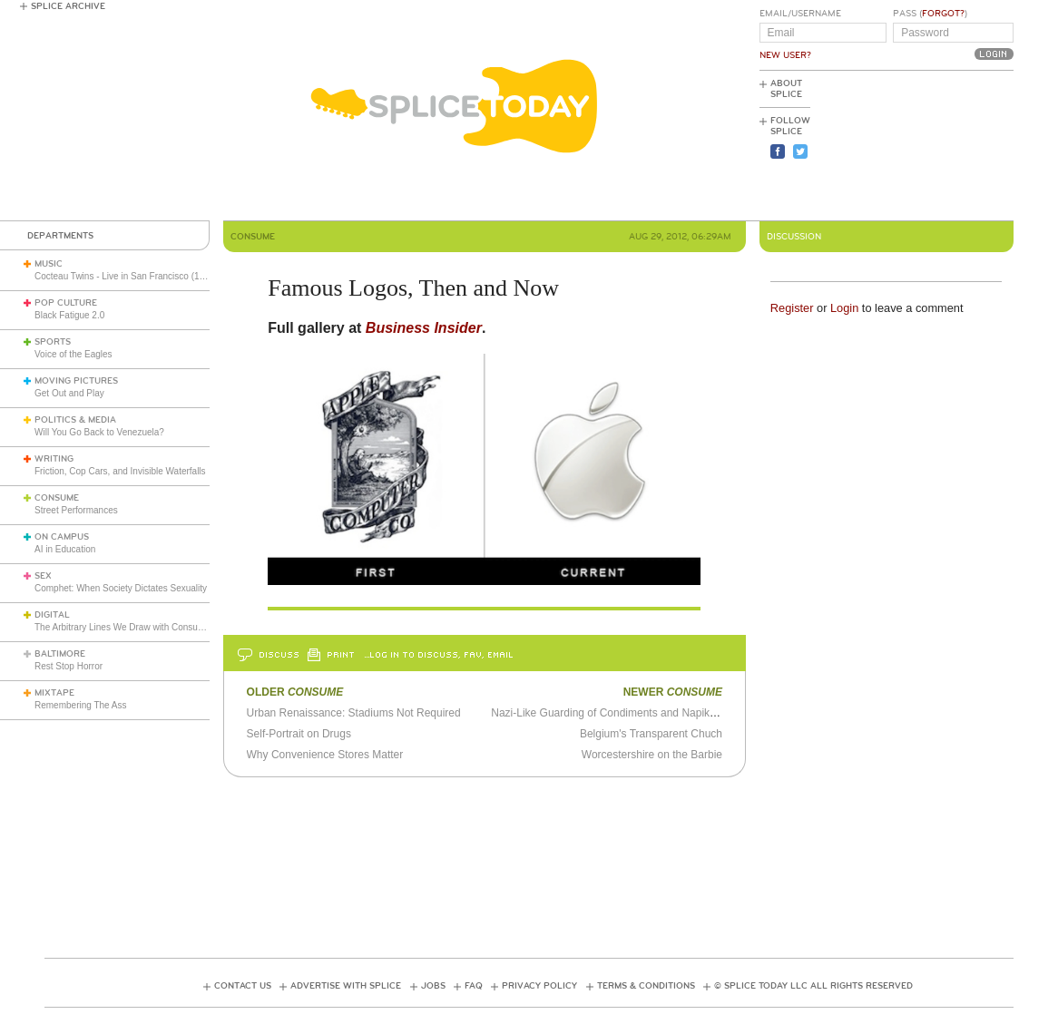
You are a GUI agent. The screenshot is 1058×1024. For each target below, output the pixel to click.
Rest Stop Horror (68, 666)
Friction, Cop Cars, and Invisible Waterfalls (120, 471)
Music (48, 263)
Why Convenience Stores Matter (325, 754)
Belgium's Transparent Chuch (651, 733)
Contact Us (242, 985)
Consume (56, 497)
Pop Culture (65, 302)
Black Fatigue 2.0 (69, 315)
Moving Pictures (76, 380)
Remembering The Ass (80, 705)
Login (844, 308)
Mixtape (54, 693)
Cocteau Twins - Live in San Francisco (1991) (126, 276)
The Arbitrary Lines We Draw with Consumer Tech (134, 627)
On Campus (61, 537)
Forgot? (943, 13)
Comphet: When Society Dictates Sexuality (120, 588)
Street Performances (76, 510)
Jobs (433, 985)
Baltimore (59, 654)
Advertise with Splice (345, 985)
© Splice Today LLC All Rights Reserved (813, 985)
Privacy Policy (539, 985)
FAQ (474, 985)
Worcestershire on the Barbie (652, 754)
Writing (53, 458)
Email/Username (800, 13)
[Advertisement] (932, 146)
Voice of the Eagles (73, 354)
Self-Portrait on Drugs (299, 733)
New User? (785, 55)
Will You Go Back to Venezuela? (99, 432)
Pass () (930, 13)
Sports (52, 341)
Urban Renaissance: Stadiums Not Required (354, 713)
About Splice (786, 89)
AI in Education (64, 549)
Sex (43, 576)
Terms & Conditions (646, 985)
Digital (52, 615)
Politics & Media (75, 419)
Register (792, 308)
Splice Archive (68, 6)
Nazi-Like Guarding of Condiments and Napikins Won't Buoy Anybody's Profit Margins (697, 713)
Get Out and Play (69, 393)
